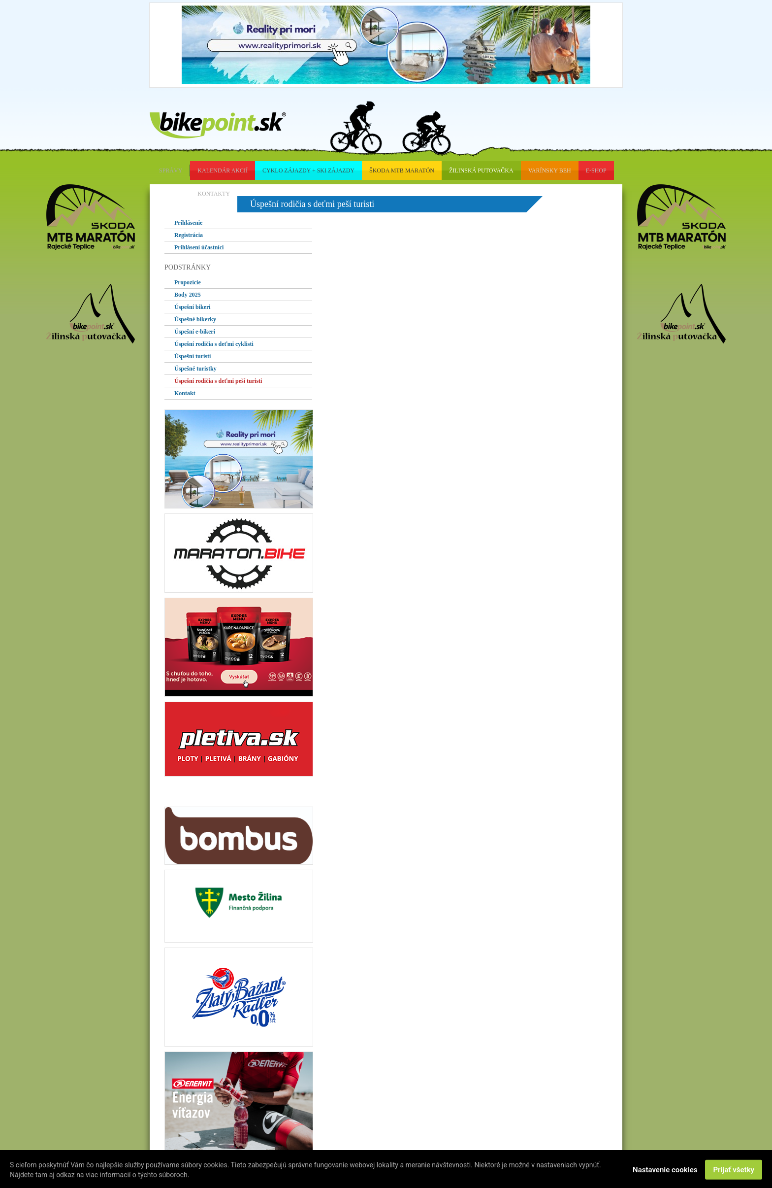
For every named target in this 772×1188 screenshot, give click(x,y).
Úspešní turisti (192, 356)
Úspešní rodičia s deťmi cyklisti (214, 343)
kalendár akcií (222, 170)
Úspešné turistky (195, 368)
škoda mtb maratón (401, 170)
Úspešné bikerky (195, 319)
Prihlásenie (188, 222)
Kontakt (184, 393)
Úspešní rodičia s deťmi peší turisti (218, 380)
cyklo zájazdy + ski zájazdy (308, 170)
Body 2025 (187, 294)
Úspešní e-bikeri (194, 331)
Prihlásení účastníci (199, 247)
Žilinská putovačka (481, 170)
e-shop (596, 170)
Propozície (187, 282)
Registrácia (188, 235)
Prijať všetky (733, 1170)
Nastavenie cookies (665, 1170)
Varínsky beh (549, 170)
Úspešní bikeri (192, 307)
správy (170, 170)
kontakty (213, 193)
